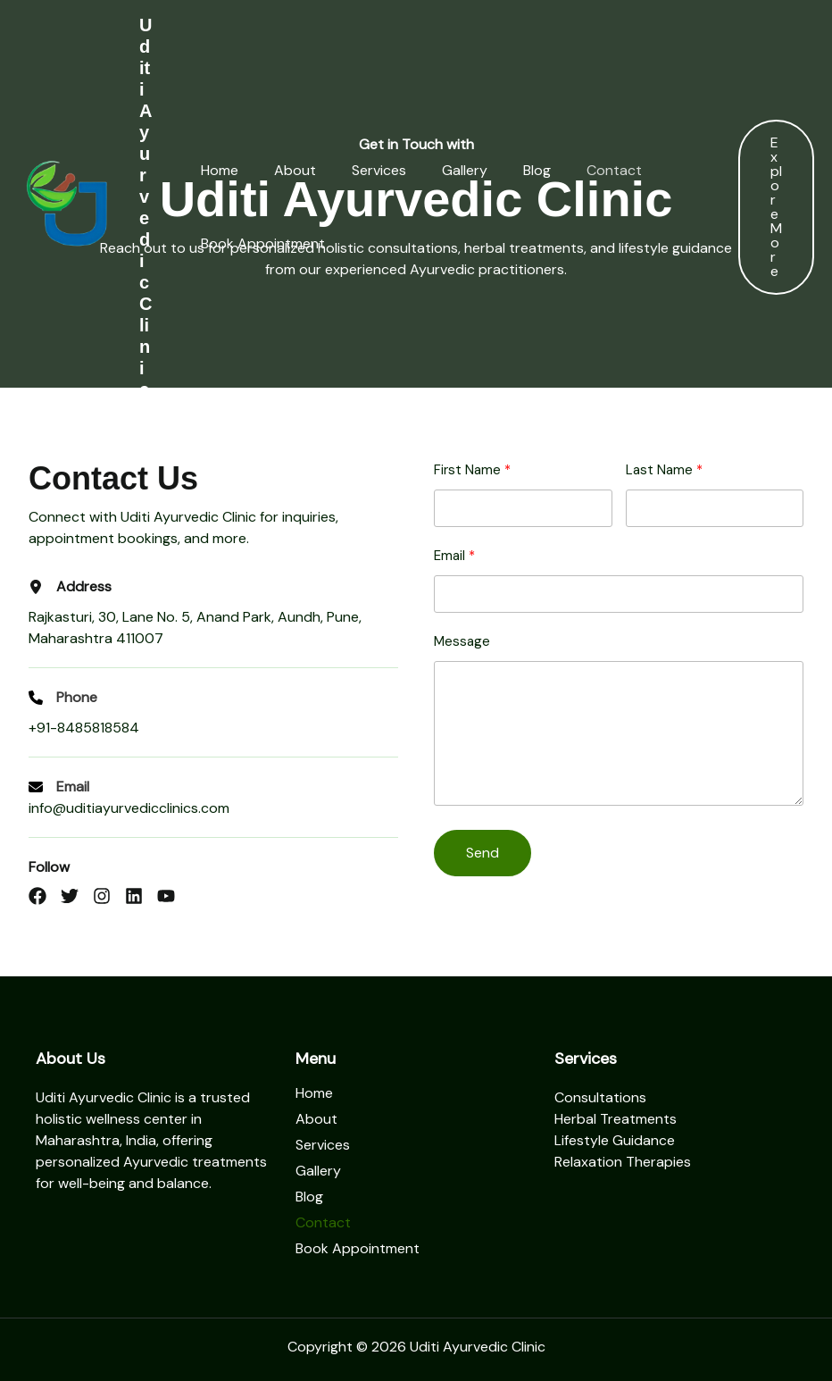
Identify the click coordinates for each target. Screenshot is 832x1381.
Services (365, 170)
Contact (600, 170)
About (282, 170)
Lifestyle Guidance (614, 1140)
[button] (776, 207)
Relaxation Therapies (622, 1161)
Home (206, 170)
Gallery (451, 170)
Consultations (600, 1097)
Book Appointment (249, 243)
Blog (523, 170)
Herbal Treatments (615, 1118)
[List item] (37, 896)
